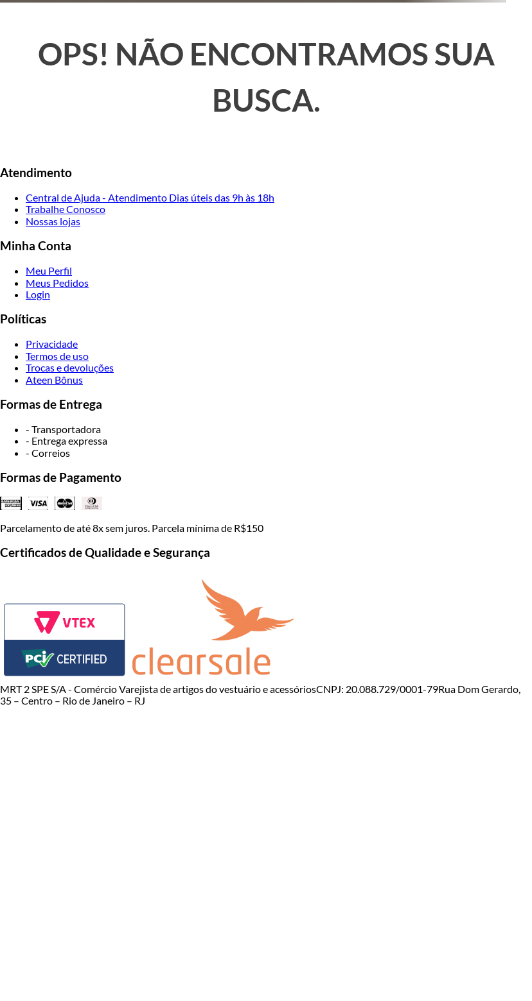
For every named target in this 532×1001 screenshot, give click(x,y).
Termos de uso (57, 356)
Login (38, 294)
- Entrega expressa (66, 440)
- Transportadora (63, 429)
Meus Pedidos (57, 283)
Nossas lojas (53, 221)
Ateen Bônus (54, 379)
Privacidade (52, 344)
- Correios (48, 453)
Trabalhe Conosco (65, 209)
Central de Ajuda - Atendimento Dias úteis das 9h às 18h (150, 197)
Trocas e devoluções (70, 367)
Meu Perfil (49, 270)
